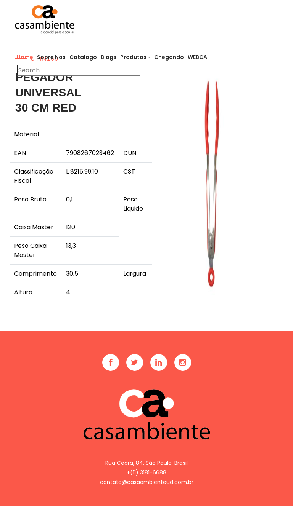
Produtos (133, 57)
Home (25, 57)
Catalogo (83, 57)
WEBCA (197, 57)
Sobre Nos (51, 57)
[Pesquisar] (78, 70)
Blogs (108, 57)
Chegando (169, 57)
